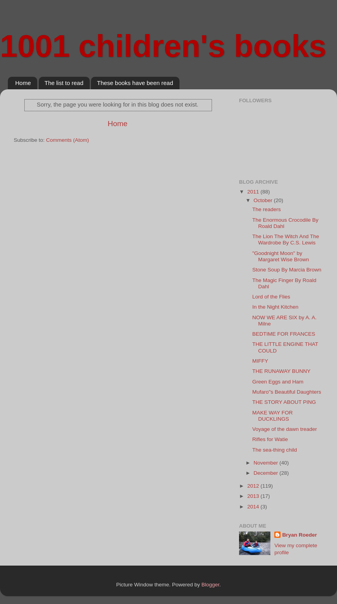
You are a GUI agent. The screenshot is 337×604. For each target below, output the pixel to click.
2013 (254, 496)
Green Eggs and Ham (278, 382)
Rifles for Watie (270, 439)
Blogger (210, 585)
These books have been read (135, 83)
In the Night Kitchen (275, 307)
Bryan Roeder (299, 535)
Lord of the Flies (271, 297)
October (264, 200)
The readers (266, 209)
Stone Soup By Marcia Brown (286, 270)
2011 (254, 192)
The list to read (64, 83)
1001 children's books (163, 46)
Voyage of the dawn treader (284, 429)
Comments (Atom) (67, 140)
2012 (254, 486)
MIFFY (260, 361)
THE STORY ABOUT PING (284, 402)
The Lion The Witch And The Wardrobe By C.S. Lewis (285, 239)
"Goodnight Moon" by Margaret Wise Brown (280, 256)
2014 (254, 507)
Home (23, 83)
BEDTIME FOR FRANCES (283, 334)
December (266, 473)
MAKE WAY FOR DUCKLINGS (272, 416)
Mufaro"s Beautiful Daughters (286, 392)
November (266, 463)
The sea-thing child (274, 450)
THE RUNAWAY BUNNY (281, 371)
